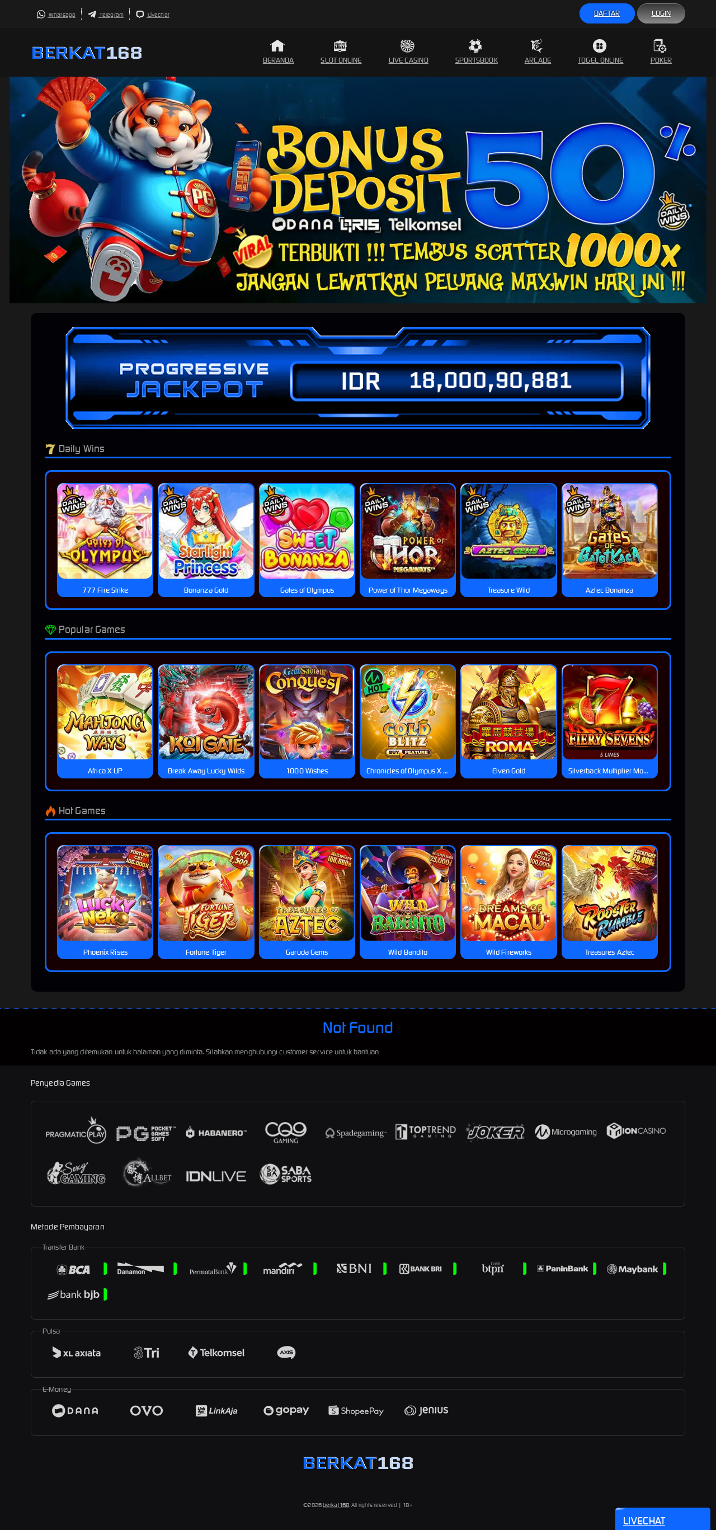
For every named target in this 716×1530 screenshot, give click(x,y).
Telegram (105, 14)
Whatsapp (56, 14)
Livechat (152, 14)
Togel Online (600, 52)
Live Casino (408, 52)
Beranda (278, 52)
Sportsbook (476, 52)
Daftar (607, 13)
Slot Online (341, 52)
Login (661, 13)
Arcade (538, 52)
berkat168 (336, 1505)
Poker (661, 52)
